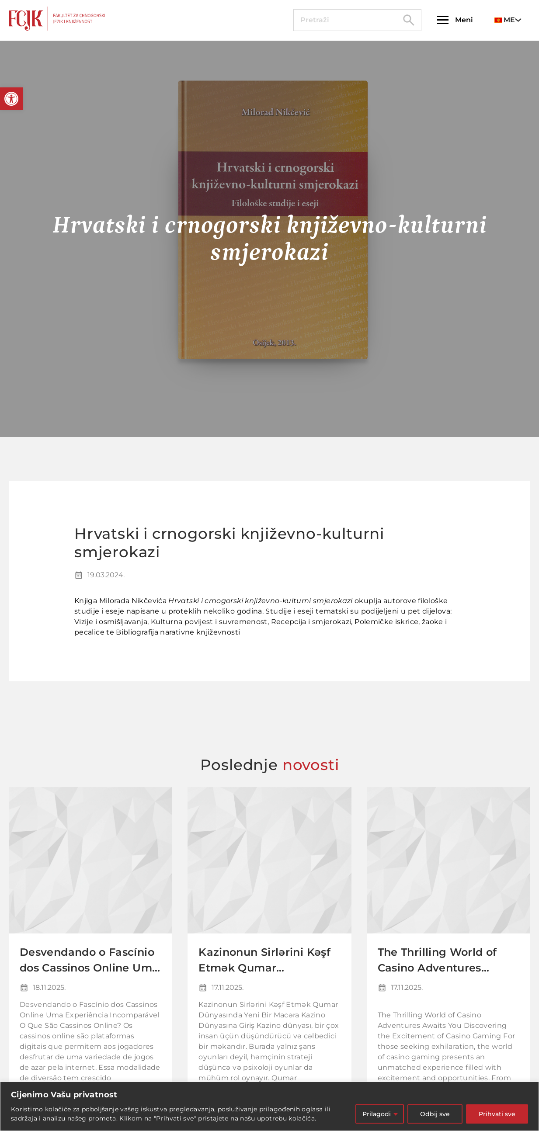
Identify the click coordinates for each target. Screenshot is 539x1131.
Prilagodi (376, 1114)
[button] (11, 98)
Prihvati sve (497, 1114)
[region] (269, 1106)
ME (504, 20)
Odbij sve (435, 1114)
